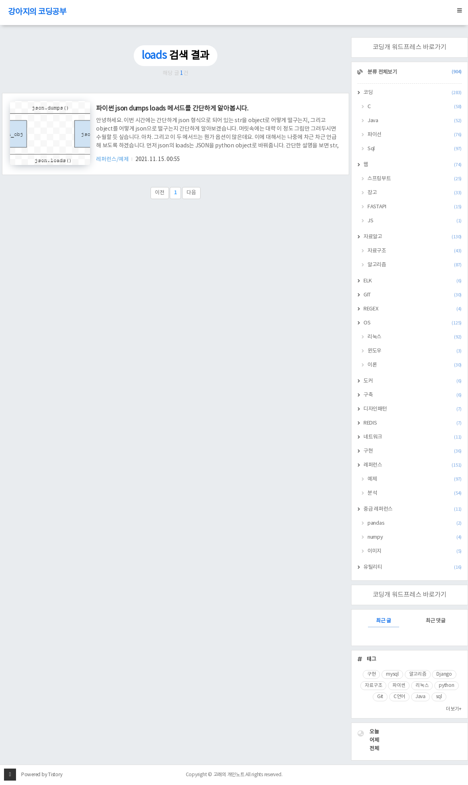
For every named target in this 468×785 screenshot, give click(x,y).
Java (415, 121)
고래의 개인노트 (229, 774)
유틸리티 (413, 567)
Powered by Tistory (41, 774)
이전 (160, 193)
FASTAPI (415, 207)
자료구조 (415, 251)
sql (439, 696)
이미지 (415, 551)
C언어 (399, 696)
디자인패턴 (413, 409)
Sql (415, 149)
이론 (415, 365)
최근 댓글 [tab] (436, 621)
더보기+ (454, 709)
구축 (413, 395)
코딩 (413, 93)
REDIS (413, 423)
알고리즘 (415, 265)
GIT (413, 295)
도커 (413, 381)
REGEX (413, 309)
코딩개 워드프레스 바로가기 (410, 47)
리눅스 (415, 337)
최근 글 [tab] (383, 621)
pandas (415, 523)
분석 (415, 493)
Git (380, 696)
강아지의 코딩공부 (37, 12)
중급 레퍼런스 (413, 509)
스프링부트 (415, 179)
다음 (191, 193)
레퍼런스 (413, 465)
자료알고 (413, 237)
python (446, 685)
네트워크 (413, 437)
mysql (392, 674)
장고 (415, 193)
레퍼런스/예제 (113, 159)
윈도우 (415, 351)
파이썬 (398, 685)
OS (413, 323)
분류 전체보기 (414, 72)
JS (415, 221)
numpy (415, 537)
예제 (415, 479)
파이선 (415, 135)
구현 (413, 451)
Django (444, 674)
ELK (413, 281)
